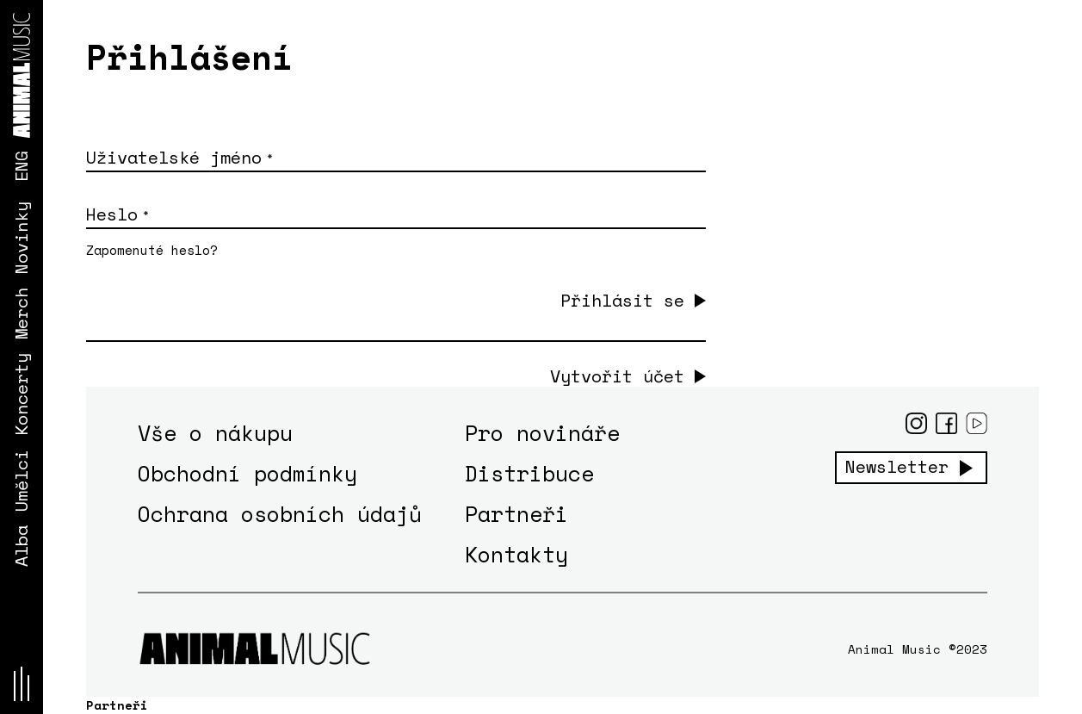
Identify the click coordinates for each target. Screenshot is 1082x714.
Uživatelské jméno (179, 157)
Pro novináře (542, 433)
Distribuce (529, 473)
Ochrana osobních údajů (280, 514)
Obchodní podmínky (247, 473)
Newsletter (897, 467)
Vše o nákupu (215, 433)
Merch (21, 313)
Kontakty (516, 554)
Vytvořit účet (617, 376)
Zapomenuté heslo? (152, 250)
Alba (21, 546)
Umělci (21, 481)
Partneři (516, 514)
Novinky (21, 238)
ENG (21, 166)
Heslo (117, 214)
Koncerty (21, 394)
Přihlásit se (622, 300)
